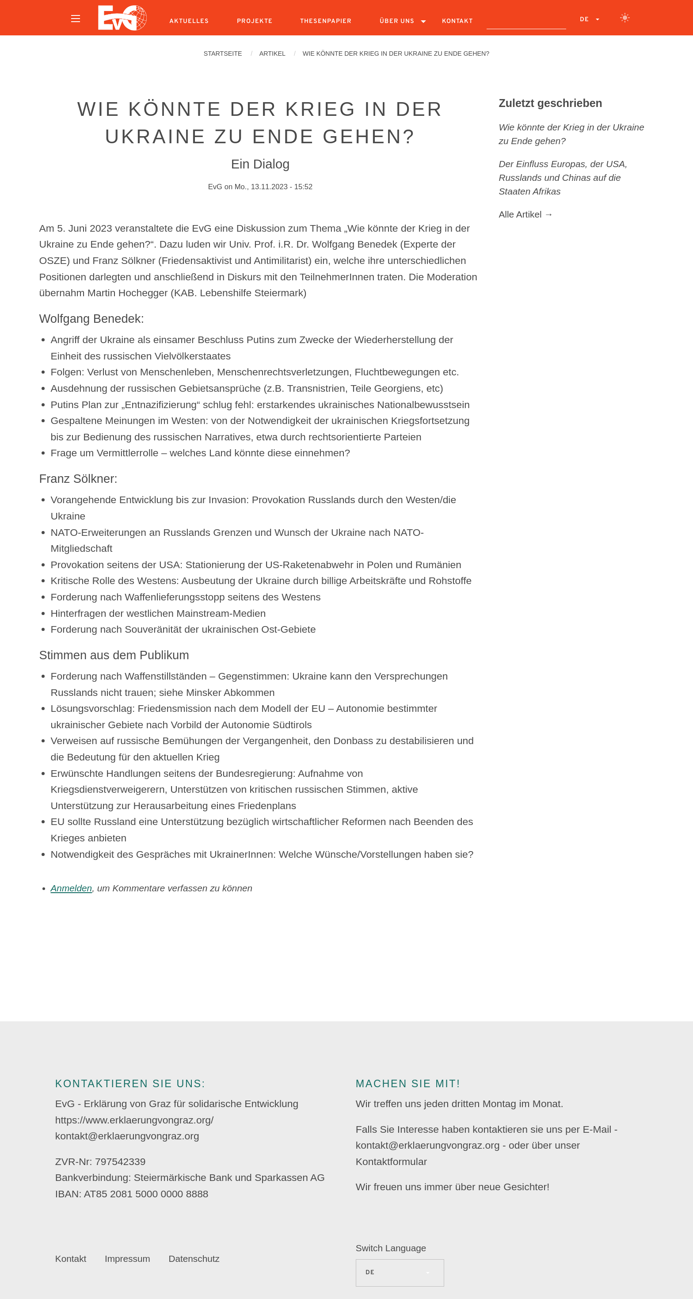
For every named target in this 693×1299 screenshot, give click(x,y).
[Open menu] (75, 18)
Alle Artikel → (526, 214)
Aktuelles (189, 21)
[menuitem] (75, 21)
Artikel (272, 53)
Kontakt (457, 21)
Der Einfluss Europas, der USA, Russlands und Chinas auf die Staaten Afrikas (563, 177)
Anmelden (71, 888)
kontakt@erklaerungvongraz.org (127, 1136)
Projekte (255, 21)
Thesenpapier (326, 21)
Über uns (397, 21)
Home (122, 17)
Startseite (223, 53)
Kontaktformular (391, 1161)
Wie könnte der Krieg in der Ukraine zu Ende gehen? (396, 53)
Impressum (127, 1258)
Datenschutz (194, 1258)
